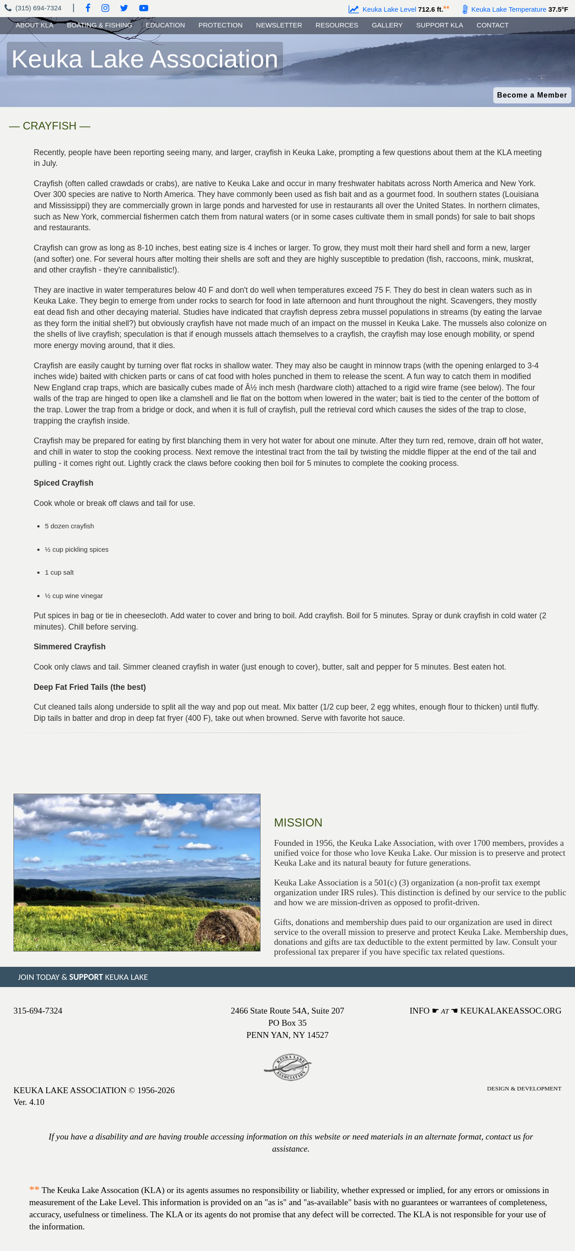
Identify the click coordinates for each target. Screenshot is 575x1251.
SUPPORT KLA (440, 25)
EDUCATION (165, 25)
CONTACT (493, 25)
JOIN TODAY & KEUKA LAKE (83, 977)
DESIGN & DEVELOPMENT (524, 1088)
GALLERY (387, 25)
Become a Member (532, 95)
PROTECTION (221, 25)
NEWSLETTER (279, 25)
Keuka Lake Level (382, 9)
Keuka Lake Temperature (505, 9)
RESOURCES (337, 25)
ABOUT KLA (34, 25)
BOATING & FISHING (100, 25)
